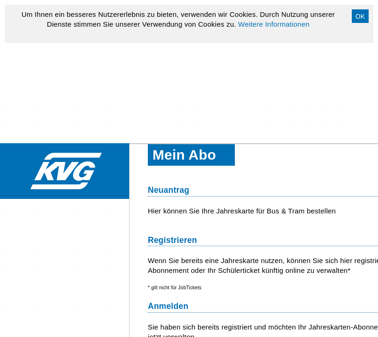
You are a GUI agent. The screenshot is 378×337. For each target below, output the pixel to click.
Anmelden (168, 306)
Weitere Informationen (274, 24)
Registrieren (172, 240)
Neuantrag (168, 190)
